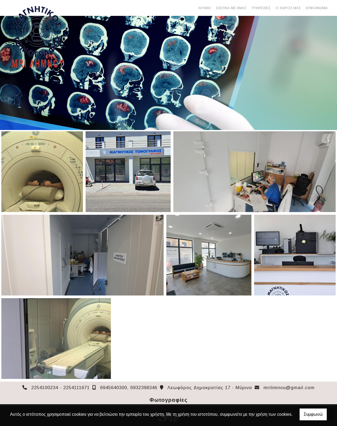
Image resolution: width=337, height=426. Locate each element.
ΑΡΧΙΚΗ (204, 8)
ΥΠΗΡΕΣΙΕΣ (261, 8)
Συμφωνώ (313, 414)
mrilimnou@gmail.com (289, 387)
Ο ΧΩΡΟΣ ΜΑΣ (288, 8)
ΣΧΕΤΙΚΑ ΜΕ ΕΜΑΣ (231, 8)
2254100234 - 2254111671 (60, 387)
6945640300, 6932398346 (128, 387)
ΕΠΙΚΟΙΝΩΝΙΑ (317, 8)
